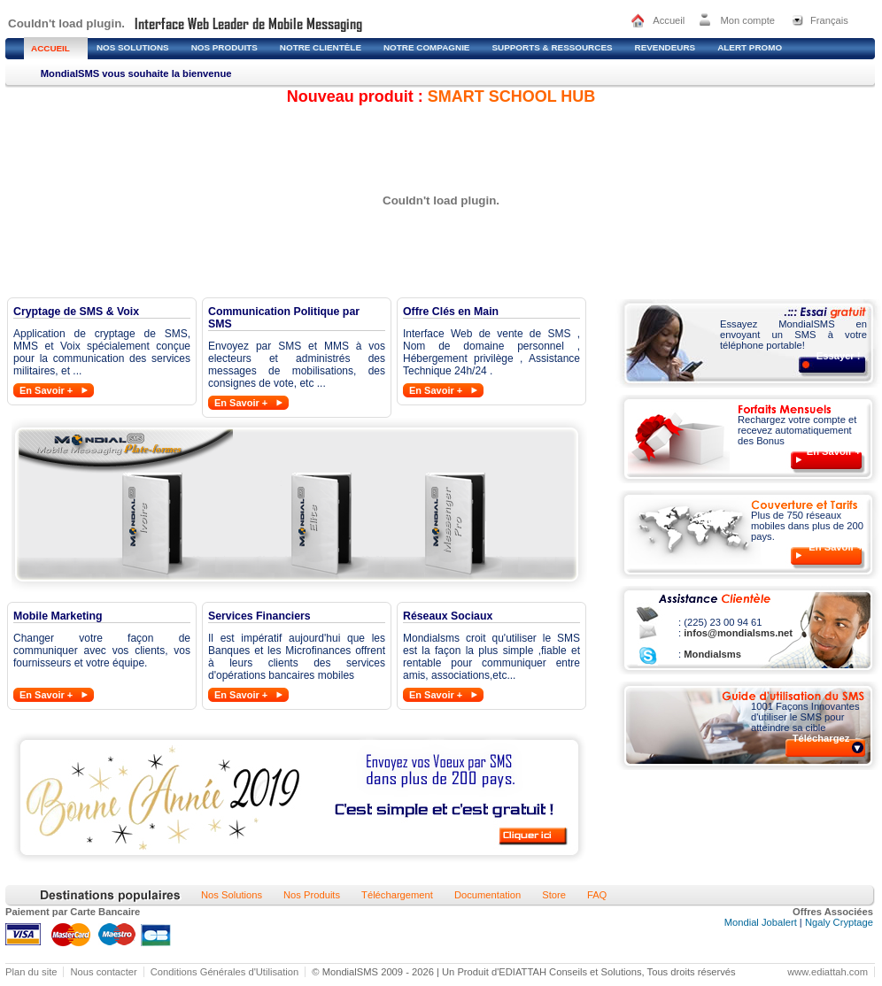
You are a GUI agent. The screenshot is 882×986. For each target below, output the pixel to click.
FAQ (597, 895)
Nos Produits (311, 895)
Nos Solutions (231, 895)
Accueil (669, 20)
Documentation (487, 895)
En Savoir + (46, 390)
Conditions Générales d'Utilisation (225, 972)
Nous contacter (103, 972)
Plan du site (31, 972)
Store (554, 895)
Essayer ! (838, 355)
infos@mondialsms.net (737, 633)
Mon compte (747, 20)
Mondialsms (711, 654)
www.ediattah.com (827, 972)
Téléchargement (397, 895)
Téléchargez (821, 738)
